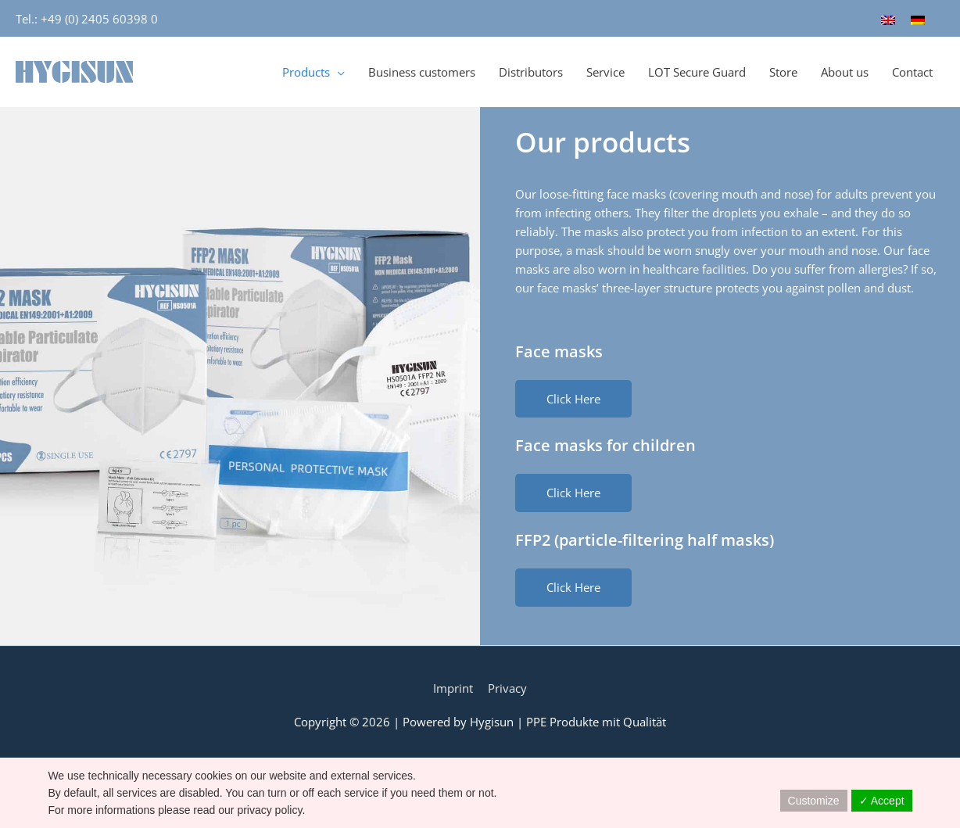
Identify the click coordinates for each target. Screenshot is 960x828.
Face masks (559, 349)
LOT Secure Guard (697, 71)
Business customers (421, 71)
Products (306, 71)
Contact (912, 71)
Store (783, 71)
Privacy (507, 687)
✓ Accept (881, 800)
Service (605, 71)
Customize (814, 800)
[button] (573, 397)
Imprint (453, 687)
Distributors (531, 71)
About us (845, 71)
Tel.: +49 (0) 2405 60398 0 (87, 18)
